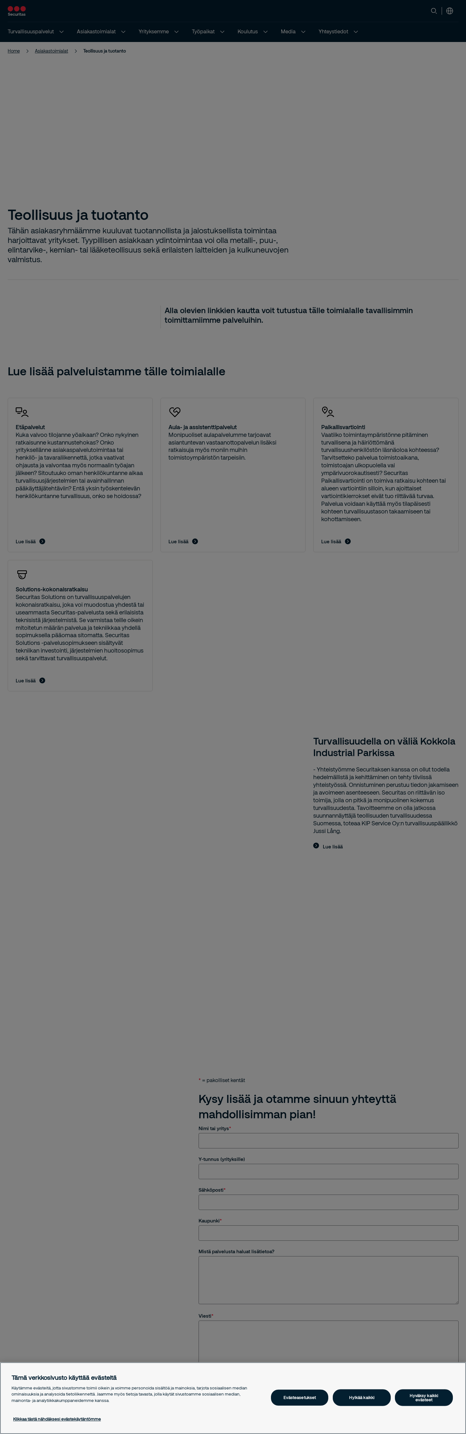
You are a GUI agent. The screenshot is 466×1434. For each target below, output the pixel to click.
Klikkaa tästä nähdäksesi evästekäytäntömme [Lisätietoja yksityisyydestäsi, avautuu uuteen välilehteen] (57, 1418)
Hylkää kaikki (361, 1397)
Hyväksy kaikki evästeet (424, 1397)
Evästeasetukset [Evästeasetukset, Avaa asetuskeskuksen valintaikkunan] (299, 1397)
